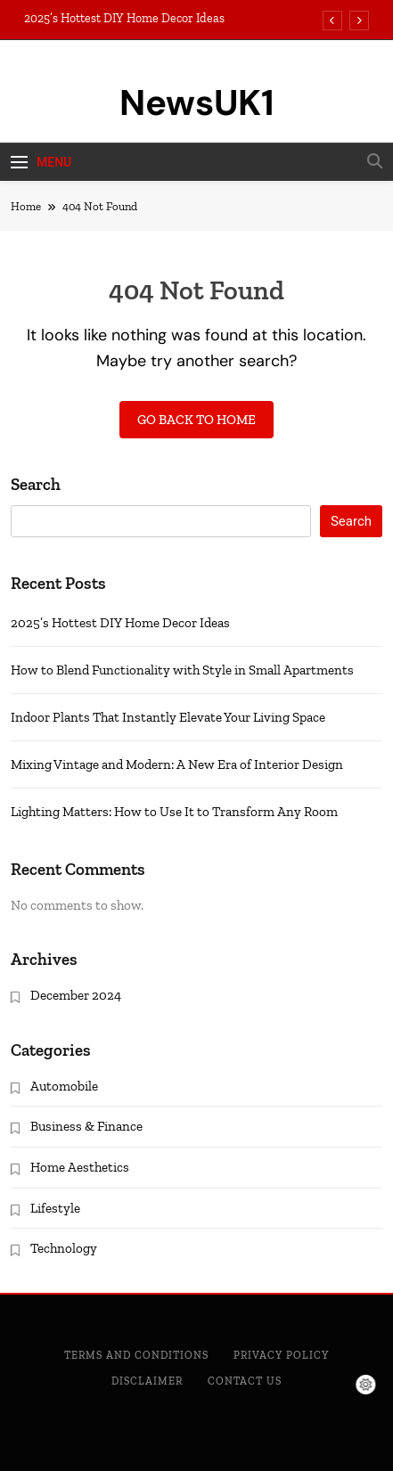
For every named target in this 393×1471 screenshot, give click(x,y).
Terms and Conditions (136, 1355)
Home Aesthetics (79, 1167)
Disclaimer (147, 1381)
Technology (63, 1248)
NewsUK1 (196, 102)
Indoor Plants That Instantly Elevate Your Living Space (168, 717)
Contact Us (245, 1381)
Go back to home (196, 420)
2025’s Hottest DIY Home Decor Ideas (124, 19)
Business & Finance (86, 1126)
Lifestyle (55, 1208)
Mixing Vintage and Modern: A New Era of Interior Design (177, 764)
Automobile (64, 1086)
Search (36, 484)
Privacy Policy (281, 1355)
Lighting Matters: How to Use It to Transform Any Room (174, 812)
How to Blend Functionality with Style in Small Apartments (182, 670)
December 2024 (75, 995)
